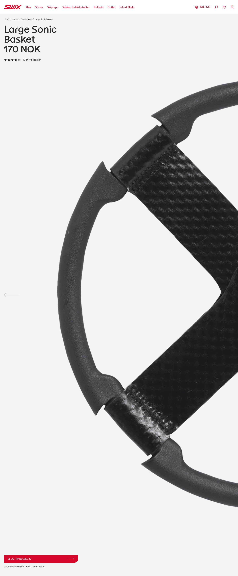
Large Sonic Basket (44, 19)
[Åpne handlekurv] (224, 7)
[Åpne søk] (216, 7)
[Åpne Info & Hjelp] (127, 7)
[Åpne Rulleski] (98, 7)
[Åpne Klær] (28, 7)
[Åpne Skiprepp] (52, 7)
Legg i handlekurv (41, 558)
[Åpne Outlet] (111, 7)
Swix (7, 19)
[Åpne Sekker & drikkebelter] (76, 7)
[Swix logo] (13, 7)
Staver (15, 19)
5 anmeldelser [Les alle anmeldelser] (32, 60)
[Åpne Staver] (39, 7)
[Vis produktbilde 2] (226, 295)
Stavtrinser (26, 19)
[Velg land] (202, 7)
